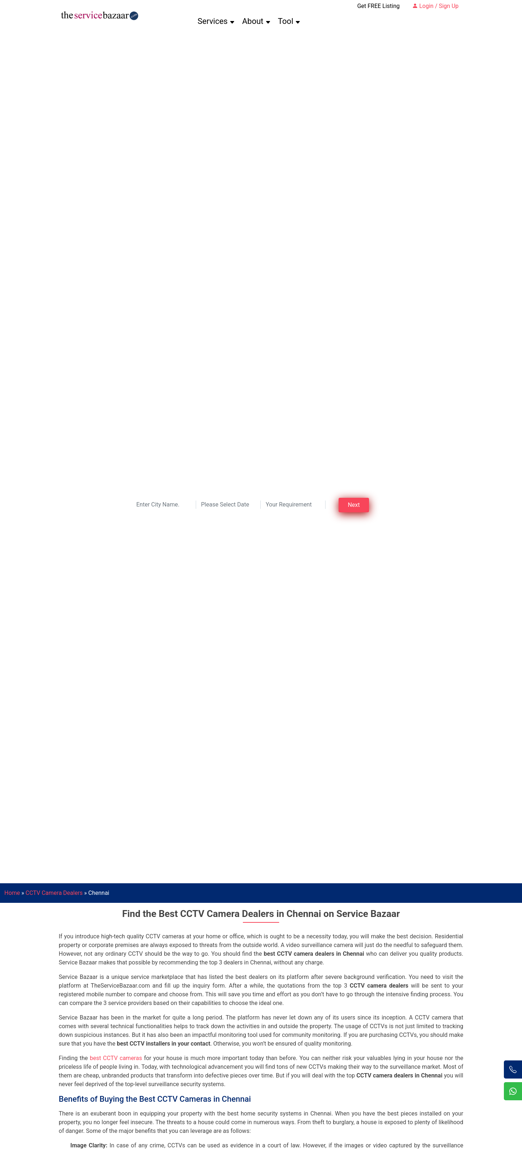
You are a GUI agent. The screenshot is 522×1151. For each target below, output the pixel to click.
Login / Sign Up (435, 6)
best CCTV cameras (116, 1058)
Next (354, 504)
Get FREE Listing (378, 6)
